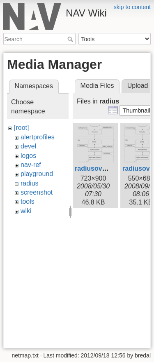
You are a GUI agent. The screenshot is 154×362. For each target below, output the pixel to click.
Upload (137, 85)
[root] (21, 127)
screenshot (37, 192)
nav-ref (31, 164)
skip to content (132, 7)
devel (28, 146)
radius (30, 183)
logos (28, 155)
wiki (26, 210)
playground (37, 173)
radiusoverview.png (105, 168)
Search (71, 39)
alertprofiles (38, 137)
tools (27, 201)
